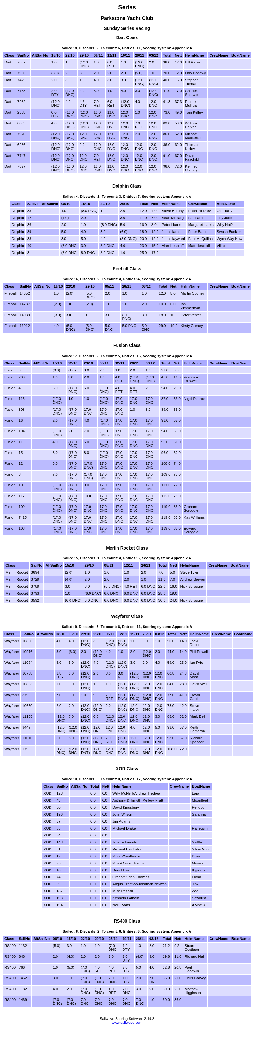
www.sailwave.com (127, 1022)
